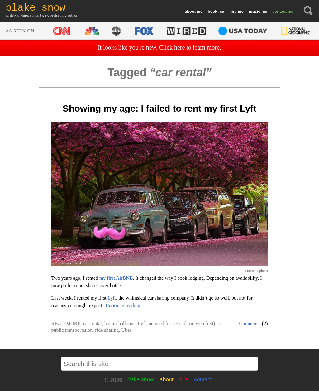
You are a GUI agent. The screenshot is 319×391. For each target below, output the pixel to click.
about (190, 11)
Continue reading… (125, 305)
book (212, 11)
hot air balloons (120, 323)
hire (232, 11)
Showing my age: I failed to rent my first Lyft (159, 108)
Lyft (111, 298)
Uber (126, 330)
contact (279, 11)
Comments (250, 323)
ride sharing (107, 330)
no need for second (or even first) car (185, 323)
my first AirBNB (116, 278)
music (254, 11)
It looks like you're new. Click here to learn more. (159, 47)
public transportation (72, 330)
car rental (92, 323)
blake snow (140, 379)
